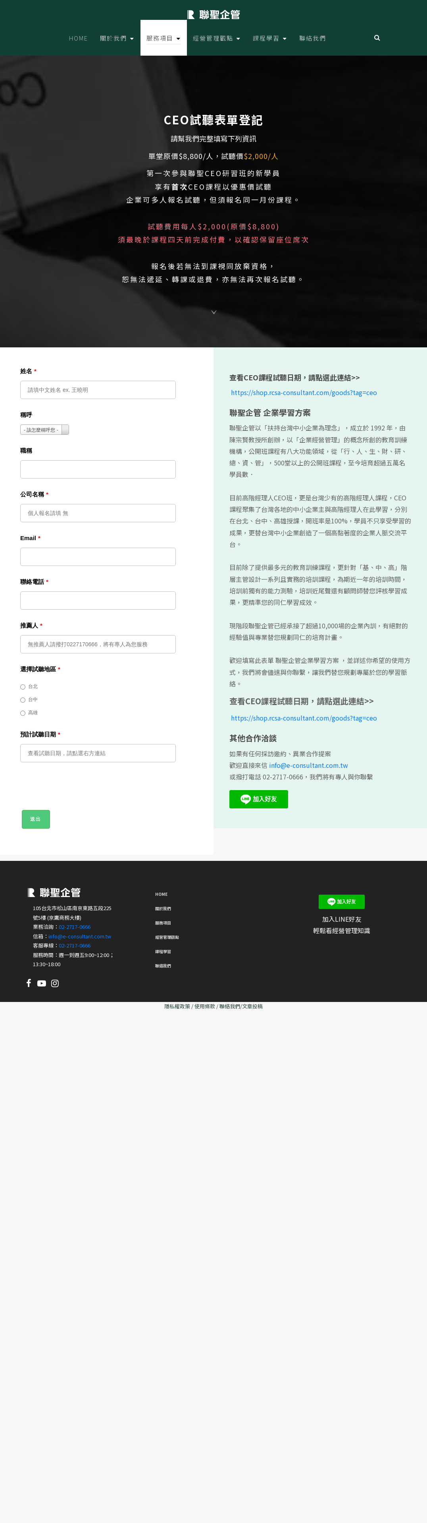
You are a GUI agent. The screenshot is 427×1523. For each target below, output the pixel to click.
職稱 (26, 450)
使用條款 (204, 1006)
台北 (29, 687)
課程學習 (163, 951)
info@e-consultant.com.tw (308, 765)
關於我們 (163, 908)
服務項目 (163, 923)
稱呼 (26, 414)
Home (161, 894)
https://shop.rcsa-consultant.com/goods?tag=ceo (304, 392)
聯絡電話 (34, 581)
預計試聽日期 (40, 734)
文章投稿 (252, 1006)
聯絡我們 (163, 966)
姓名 (28, 371)
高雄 (29, 713)
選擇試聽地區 (40, 669)
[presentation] (80, 790)
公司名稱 (34, 494)
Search (377, 38)
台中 (29, 700)
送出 (36, 819)
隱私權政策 (177, 1006)
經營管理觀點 (167, 937)
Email (30, 538)
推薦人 (31, 625)
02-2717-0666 (74, 926)
